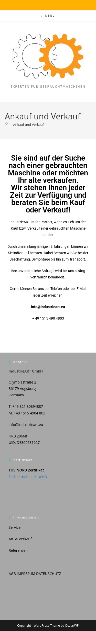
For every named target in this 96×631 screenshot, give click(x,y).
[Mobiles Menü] (48, 15)
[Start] (6, 124)
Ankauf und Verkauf (28, 124)
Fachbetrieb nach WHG (28, 476)
